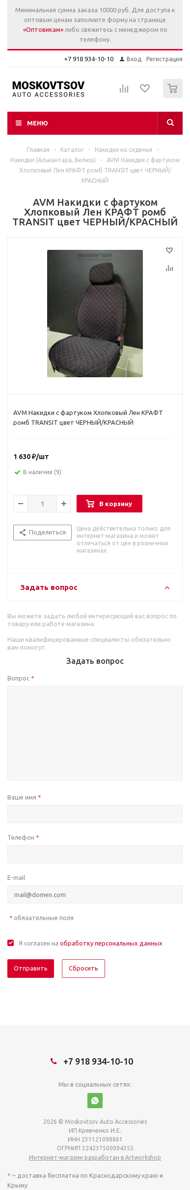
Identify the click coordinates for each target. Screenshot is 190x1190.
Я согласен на (91, 943)
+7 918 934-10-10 (88, 58)
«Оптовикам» (43, 29)
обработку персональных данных (111, 943)
